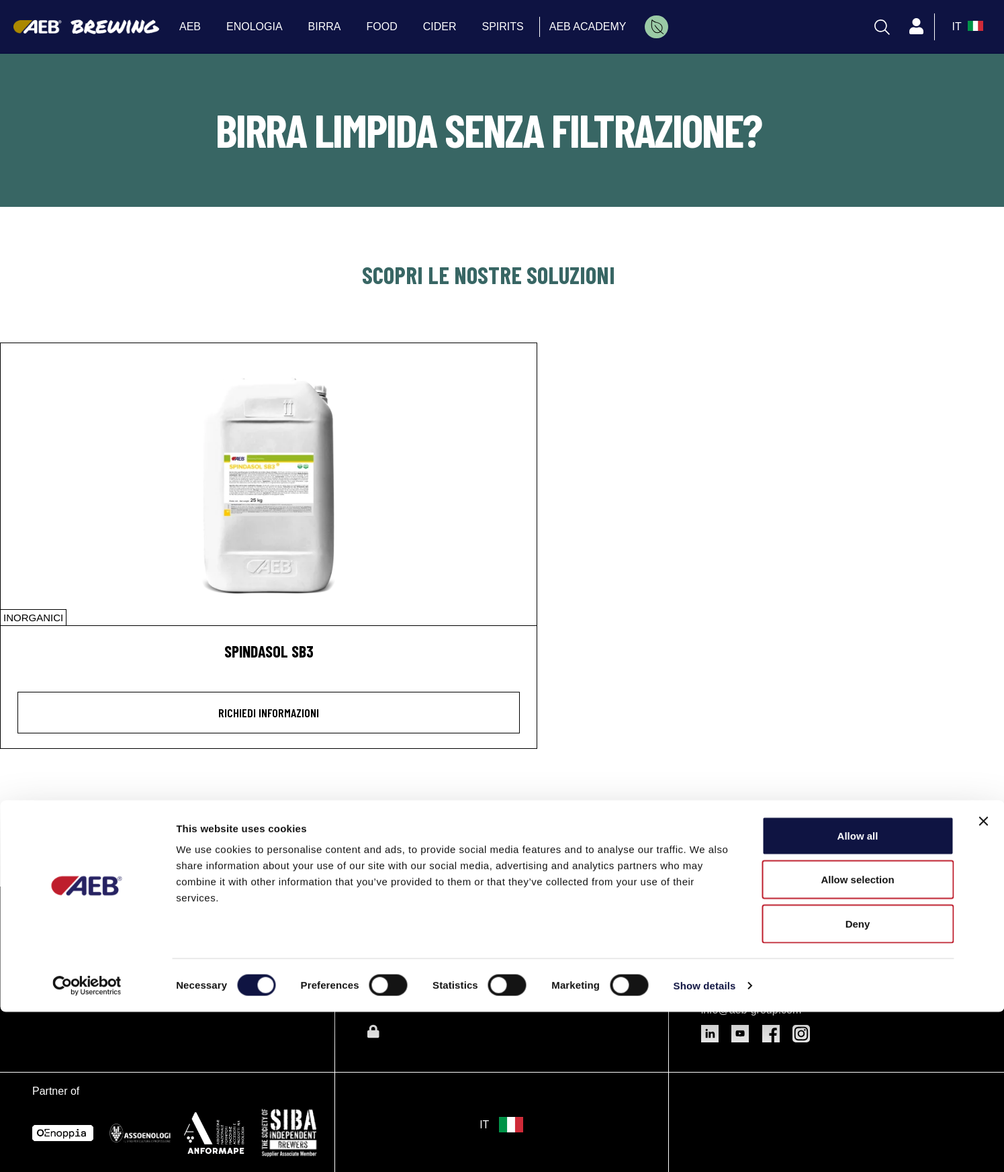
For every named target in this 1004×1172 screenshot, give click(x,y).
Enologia (393, 913)
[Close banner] (983, 981)
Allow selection (857, 1040)
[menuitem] (656, 26)
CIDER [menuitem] (440, 26)
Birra (381, 943)
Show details (705, 1145)
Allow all (857, 995)
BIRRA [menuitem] (324, 26)
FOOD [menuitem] (382, 26)
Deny (858, 1083)
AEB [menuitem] (190, 26)
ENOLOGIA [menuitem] (254, 26)
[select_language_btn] (966, 27)
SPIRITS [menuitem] (503, 26)
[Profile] (916, 26)
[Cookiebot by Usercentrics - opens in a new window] (87, 1146)
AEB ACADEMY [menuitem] (588, 26)
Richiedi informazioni (268, 712)
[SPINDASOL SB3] (268, 484)
